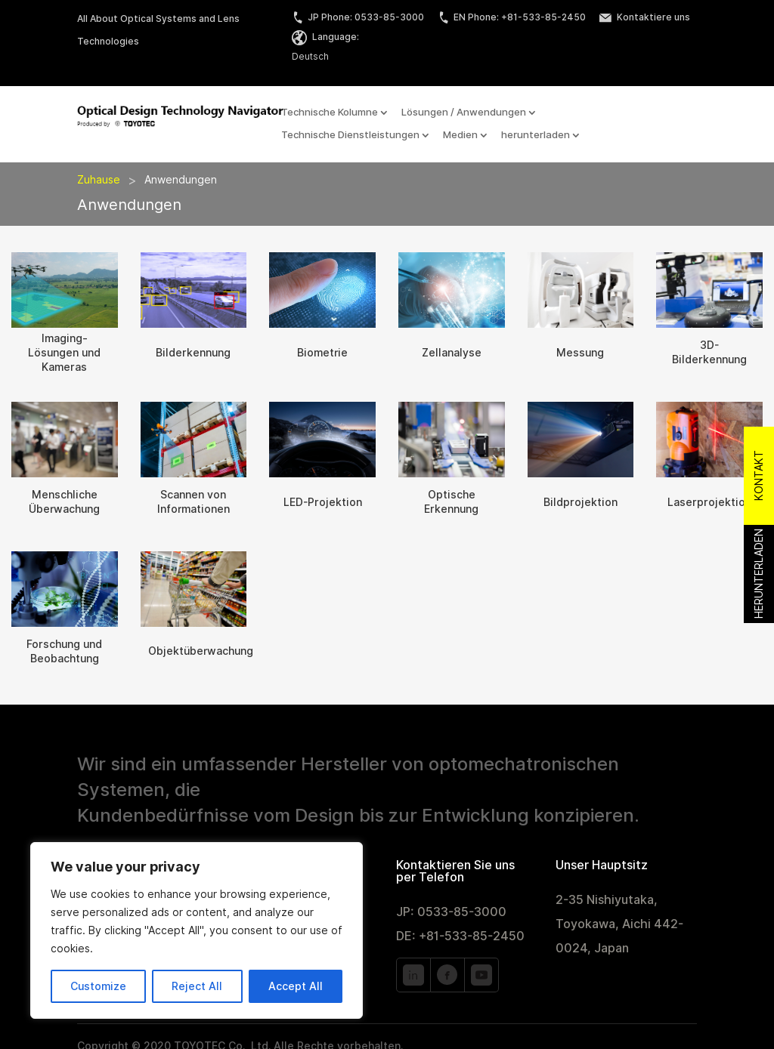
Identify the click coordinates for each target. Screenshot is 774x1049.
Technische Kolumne (329, 112)
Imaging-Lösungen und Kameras (64, 352)
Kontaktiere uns (644, 17)
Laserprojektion (709, 502)
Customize (98, 986)
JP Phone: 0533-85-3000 (358, 17)
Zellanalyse (451, 353)
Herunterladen (759, 574)
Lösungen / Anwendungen (463, 112)
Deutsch (310, 56)
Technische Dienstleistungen (350, 135)
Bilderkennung (193, 353)
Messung (580, 353)
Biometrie (322, 353)
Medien (460, 135)
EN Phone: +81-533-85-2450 (512, 17)
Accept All (295, 986)
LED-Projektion (322, 502)
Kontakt (759, 475)
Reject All (197, 986)
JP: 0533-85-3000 (451, 912)
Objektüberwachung (200, 651)
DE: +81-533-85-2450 (460, 936)
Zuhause (98, 180)
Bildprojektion (580, 502)
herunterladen (535, 135)
